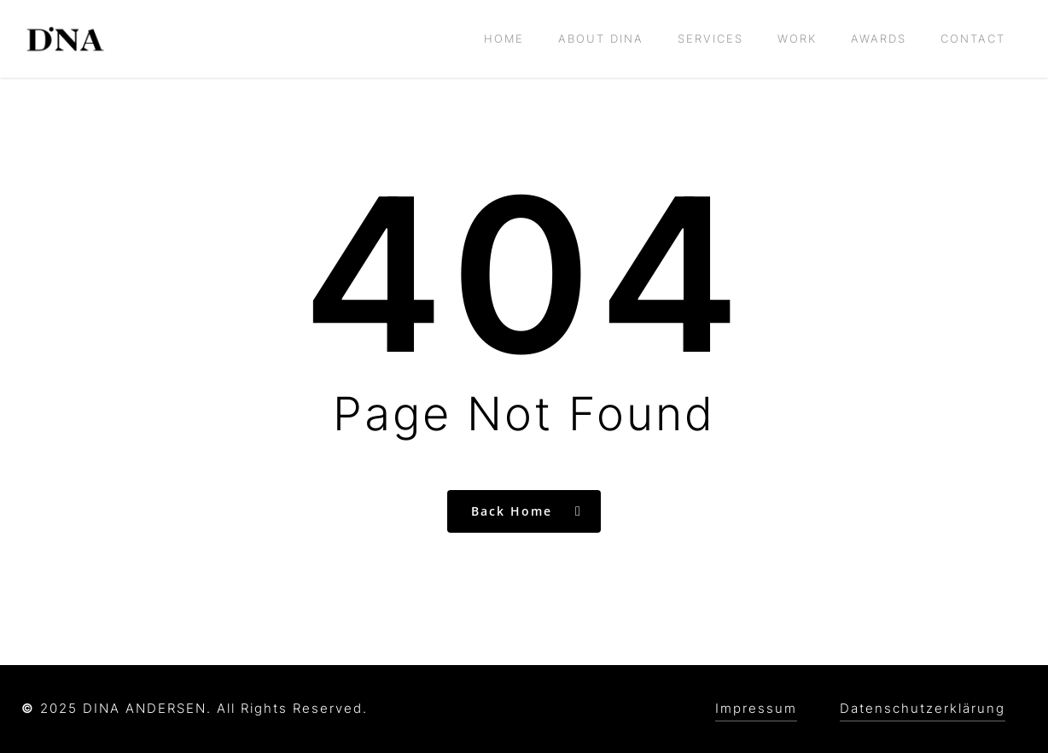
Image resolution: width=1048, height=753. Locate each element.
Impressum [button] (756, 708)
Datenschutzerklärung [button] (922, 708)
